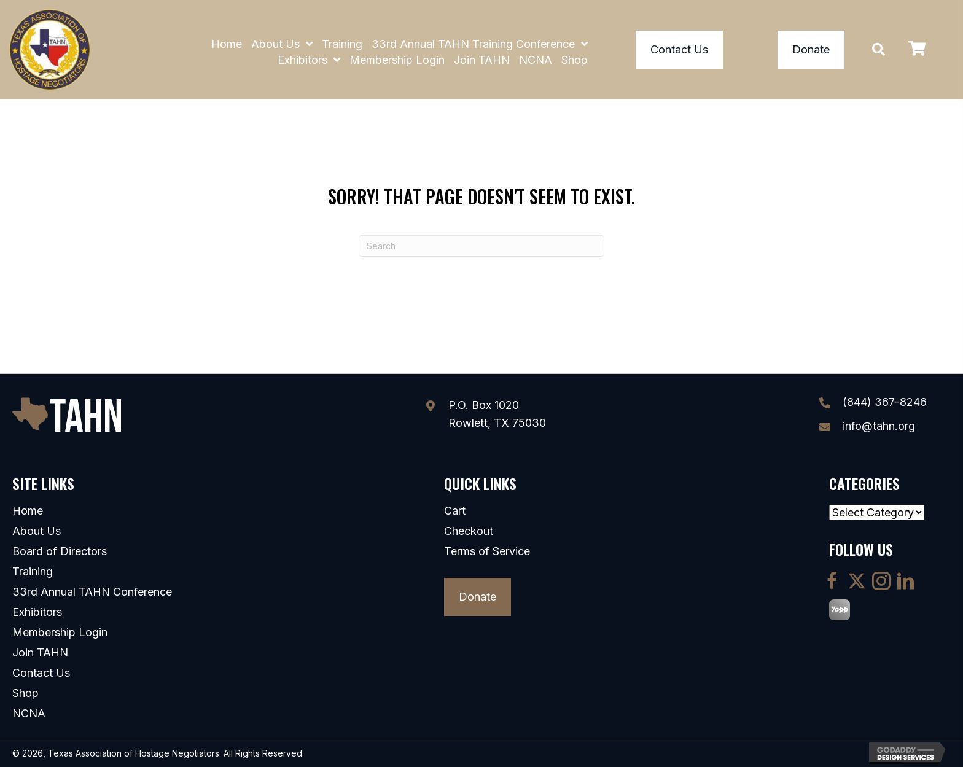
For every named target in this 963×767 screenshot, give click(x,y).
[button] (878, 49)
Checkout (468, 531)
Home (27, 510)
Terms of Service (487, 551)
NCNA (28, 713)
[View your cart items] (917, 50)
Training (32, 571)
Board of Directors (59, 551)
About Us (36, 531)
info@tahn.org (879, 425)
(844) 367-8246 (885, 401)
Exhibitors (37, 612)
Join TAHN (40, 652)
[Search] (481, 246)
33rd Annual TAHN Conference (92, 592)
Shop (25, 693)
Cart (455, 510)
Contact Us (41, 673)
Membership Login (59, 632)
